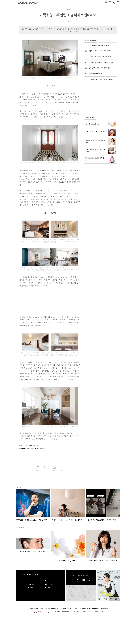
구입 (116, 599)
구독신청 (31, 608)
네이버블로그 (89, 580)
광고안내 (35, 608)
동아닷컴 (63, 608)
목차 (105, 599)
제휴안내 (84, 608)
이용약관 (89, 608)
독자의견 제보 (46, 608)
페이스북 (73, 580)
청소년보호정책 (104, 608)
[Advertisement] (45, 301)
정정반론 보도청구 (55, 608)
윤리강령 (40, 608)
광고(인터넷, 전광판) (76, 608)
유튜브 (83, 580)
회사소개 (68, 608)
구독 (110, 599)
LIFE (68, 10)
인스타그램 (78, 580)
